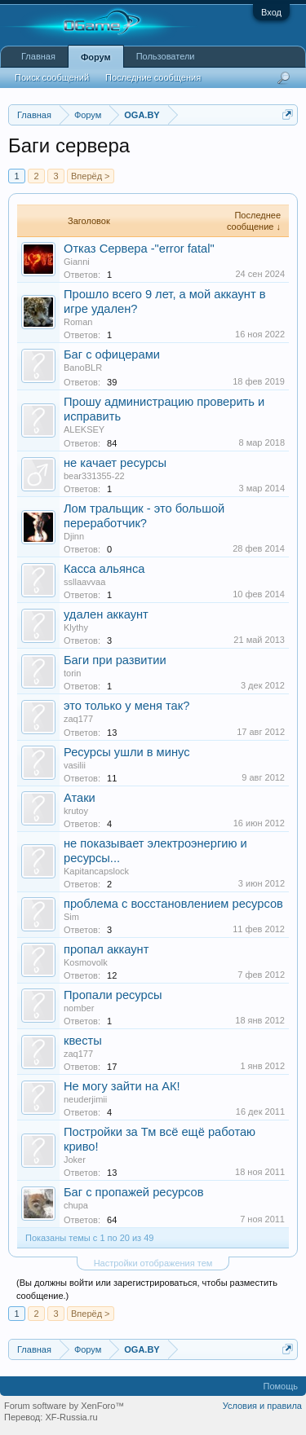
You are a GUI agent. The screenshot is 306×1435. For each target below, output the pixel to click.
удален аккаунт (106, 614)
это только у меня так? (126, 705)
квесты (83, 1040)
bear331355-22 (94, 476)
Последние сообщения (153, 77)
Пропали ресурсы (113, 994)
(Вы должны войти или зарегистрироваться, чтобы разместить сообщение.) (146, 1289)
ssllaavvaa (84, 582)
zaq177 (78, 719)
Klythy (76, 627)
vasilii (75, 765)
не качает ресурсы (115, 462)
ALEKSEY (84, 429)
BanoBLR (83, 367)
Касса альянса (104, 568)
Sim (71, 917)
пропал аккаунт (106, 949)
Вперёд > (90, 176)
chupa (76, 1205)
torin (72, 673)
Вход (271, 12)
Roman (78, 322)
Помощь (281, 1386)
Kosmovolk (86, 962)
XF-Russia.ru (71, 1417)
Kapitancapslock (96, 871)
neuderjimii (85, 1099)
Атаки (79, 797)
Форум (96, 57)
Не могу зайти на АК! (122, 1086)
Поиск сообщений (52, 77)
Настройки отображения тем (153, 1263)
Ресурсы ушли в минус (126, 752)
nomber (79, 1008)
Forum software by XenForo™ (64, 1406)
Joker (75, 1159)
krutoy (76, 811)
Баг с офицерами (112, 354)
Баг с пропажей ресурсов (134, 1192)
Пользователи (165, 56)
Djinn (74, 536)
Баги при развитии (115, 660)
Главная (38, 56)
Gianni (77, 261)
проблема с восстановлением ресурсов (173, 903)
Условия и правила (262, 1406)
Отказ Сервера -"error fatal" (139, 248)
